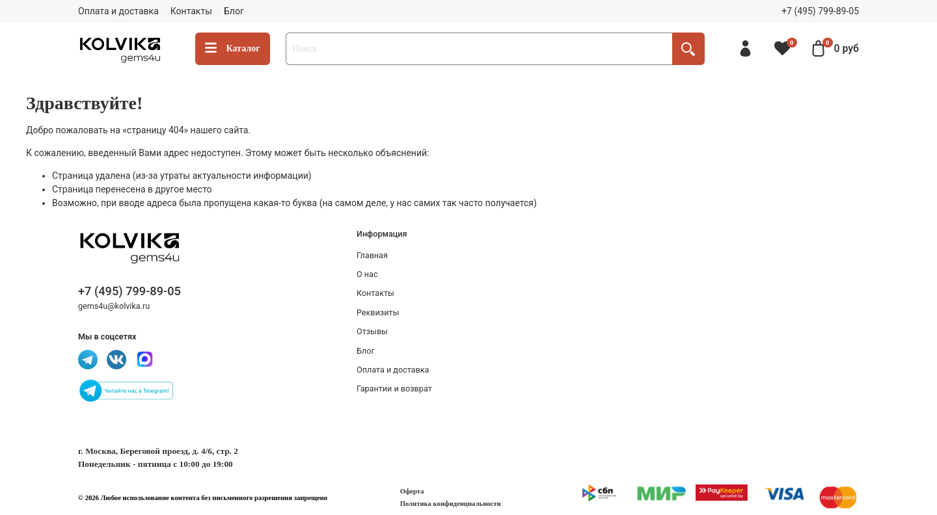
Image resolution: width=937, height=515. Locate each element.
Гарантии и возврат (394, 388)
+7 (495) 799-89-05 (820, 11)
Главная (372, 255)
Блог (234, 11)
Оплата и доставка (118, 11)
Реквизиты (378, 312)
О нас (367, 274)
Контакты (191, 11)
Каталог (232, 49)
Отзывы (372, 331)
